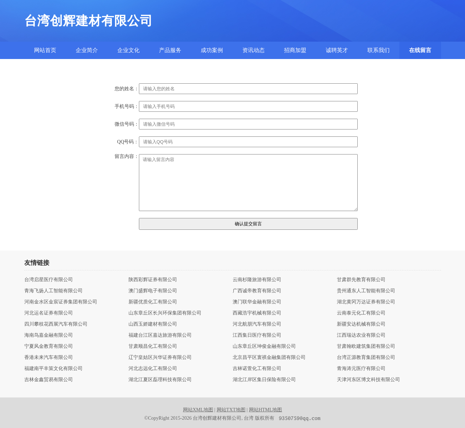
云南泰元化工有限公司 (361, 313)
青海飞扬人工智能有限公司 (53, 290)
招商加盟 (295, 50)
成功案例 (212, 50)
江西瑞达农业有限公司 (361, 335)
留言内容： (127, 156)
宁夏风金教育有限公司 (48, 346)
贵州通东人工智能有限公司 (366, 290)
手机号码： (127, 106)
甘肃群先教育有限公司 (361, 279)
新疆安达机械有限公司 (361, 324)
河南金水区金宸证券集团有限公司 (60, 302)
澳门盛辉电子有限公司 (152, 290)
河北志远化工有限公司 (152, 368)
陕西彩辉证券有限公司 (152, 279)
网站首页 (45, 50)
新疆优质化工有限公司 (152, 302)
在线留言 (420, 50)
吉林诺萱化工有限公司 (257, 368)
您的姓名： (127, 88)
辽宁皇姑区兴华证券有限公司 (160, 357)
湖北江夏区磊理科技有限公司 (160, 379)
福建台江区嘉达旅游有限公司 (160, 335)
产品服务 (170, 50)
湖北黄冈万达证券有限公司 (366, 302)
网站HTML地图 (265, 409)
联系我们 (378, 50)
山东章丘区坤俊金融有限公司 (264, 346)
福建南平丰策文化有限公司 (53, 368)
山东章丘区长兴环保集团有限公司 (164, 313)
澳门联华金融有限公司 (257, 302)
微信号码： (127, 124)
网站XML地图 (198, 409)
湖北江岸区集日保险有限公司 (264, 379)
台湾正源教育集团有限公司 (366, 357)
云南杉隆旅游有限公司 (257, 279)
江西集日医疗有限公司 (257, 335)
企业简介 (87, 50)
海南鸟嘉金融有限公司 (48, 335)
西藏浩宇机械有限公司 (257, 313)
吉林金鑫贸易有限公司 (48, 379)
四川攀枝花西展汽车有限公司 (56, 324)
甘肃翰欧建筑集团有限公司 (366, 346)
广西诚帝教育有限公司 (257, 290)
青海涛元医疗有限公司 (361, 368)
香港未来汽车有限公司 (48, 357)
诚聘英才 (337, 50)
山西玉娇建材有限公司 (152, 324)
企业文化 (128, 50)
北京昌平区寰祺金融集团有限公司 (269, 357)
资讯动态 (253, 50)
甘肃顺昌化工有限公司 (152, 346)
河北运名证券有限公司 (48, 313)
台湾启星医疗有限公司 (48, 279)
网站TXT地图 (231, 409)
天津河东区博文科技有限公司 (368, 379)
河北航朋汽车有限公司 (257, 324)
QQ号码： (128, 142)
